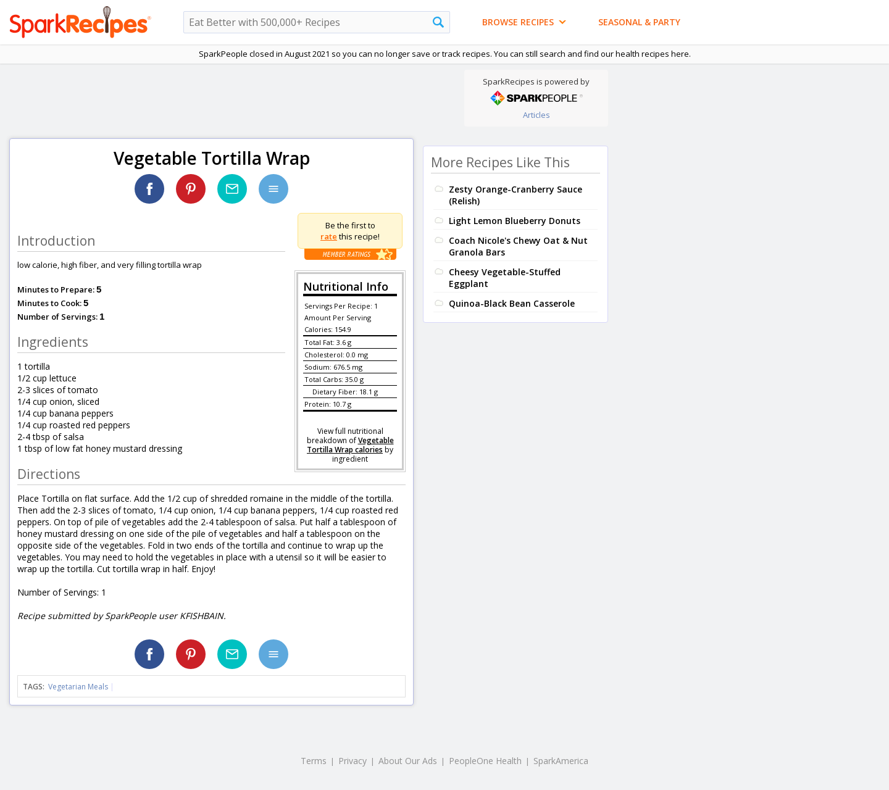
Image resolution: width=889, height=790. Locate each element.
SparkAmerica (560, 761)
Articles (536, 114)
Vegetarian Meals (78, 686)
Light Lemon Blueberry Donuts (514, 221)
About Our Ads (407, 761)
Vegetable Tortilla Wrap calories (350, 445)
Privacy (352, 761)
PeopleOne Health (485, 761)
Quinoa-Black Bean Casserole (512, 303)
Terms (314, 761)
